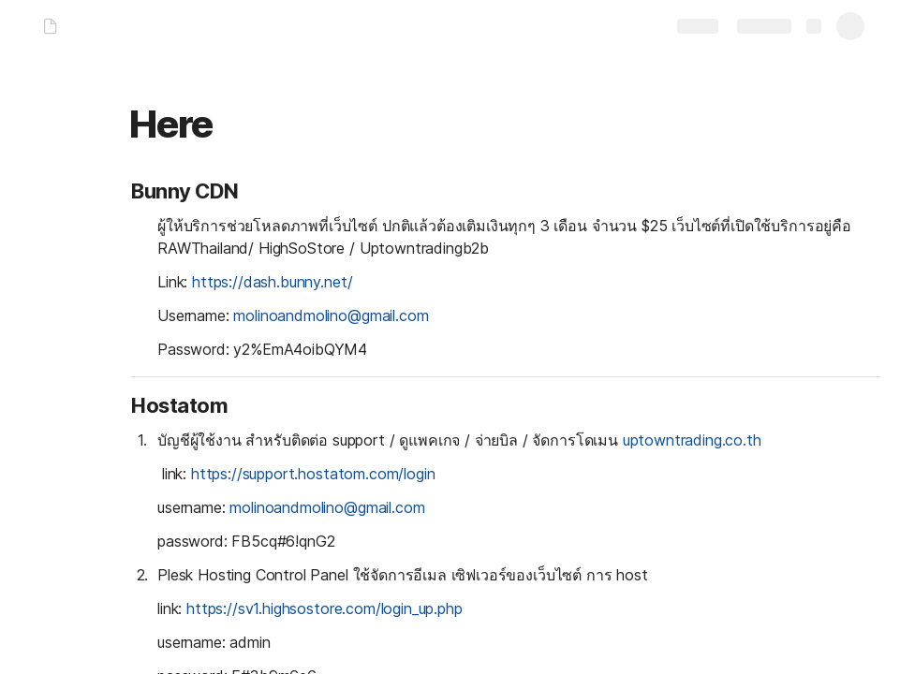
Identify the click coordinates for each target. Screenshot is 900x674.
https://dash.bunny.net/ (272, 281)
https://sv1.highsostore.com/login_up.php (324, 608)
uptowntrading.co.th (692, 440)
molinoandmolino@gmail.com (330, 315)
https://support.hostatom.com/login (313, 473)
